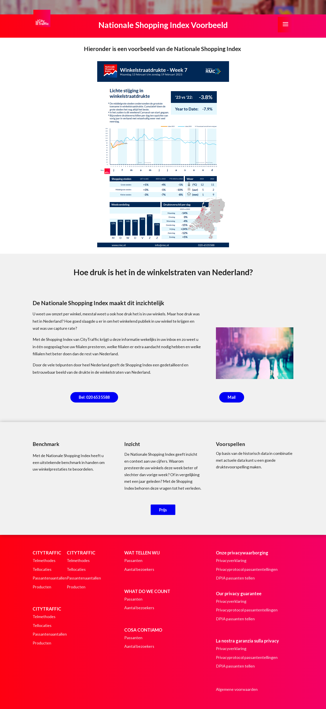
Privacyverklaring (231, 560)
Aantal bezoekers (139, 569)
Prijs (163, 509)
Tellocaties (42, 569)
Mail (232, 397)
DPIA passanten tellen (235, 577)
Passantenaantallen (50, 577)
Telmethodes (44, 560)
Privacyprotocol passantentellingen (247, 569)
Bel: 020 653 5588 (94, 397)
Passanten (133, 560)
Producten (42, 586)
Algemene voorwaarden (237, 689)
